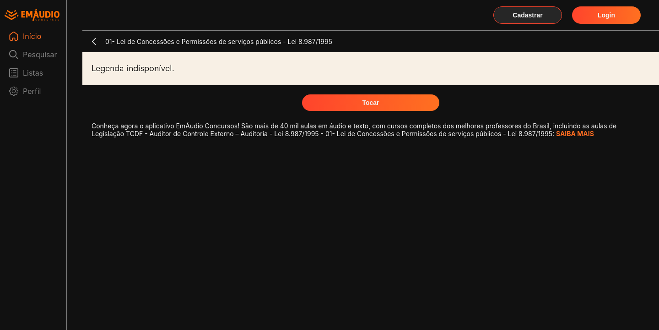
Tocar (370, 102)
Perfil (32, 91)
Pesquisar (40, 54)
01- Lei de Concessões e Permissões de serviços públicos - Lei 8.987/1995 (218, 41)
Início (32, 36)
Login (606, 15)
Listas (33, 72)
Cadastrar (527, 15)
